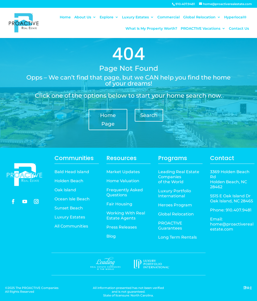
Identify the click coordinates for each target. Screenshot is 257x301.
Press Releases (121, 227)
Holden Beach (68, 180)
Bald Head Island (71, 171)
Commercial (168, 17)
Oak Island (65, 189)
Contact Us (239, 29)
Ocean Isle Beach (72, 199)
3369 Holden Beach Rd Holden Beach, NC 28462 (229, 179)
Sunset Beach (68, 208)
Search (149, 115)
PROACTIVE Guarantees (170, 226)
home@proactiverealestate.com (231, 227)
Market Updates (123, 171)
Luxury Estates (135, 17)
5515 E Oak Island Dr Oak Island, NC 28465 (231, 198)
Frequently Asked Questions (124, 192)
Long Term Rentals (177, 237)
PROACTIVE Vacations (200, 29)
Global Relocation (199, 17)
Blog (111, 236)
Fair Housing (119, 204)
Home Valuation (122, 180)
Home (65, 17)
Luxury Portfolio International (174, 193)
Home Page (108, 119)
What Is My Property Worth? (151, 29)
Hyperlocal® (235, 17)
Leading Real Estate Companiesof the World (178, 176)
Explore (106, 17)
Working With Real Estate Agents (125, 215)
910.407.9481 (238, 210)
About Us (82, 17)
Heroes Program (175, 205)
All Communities (71, 226)
